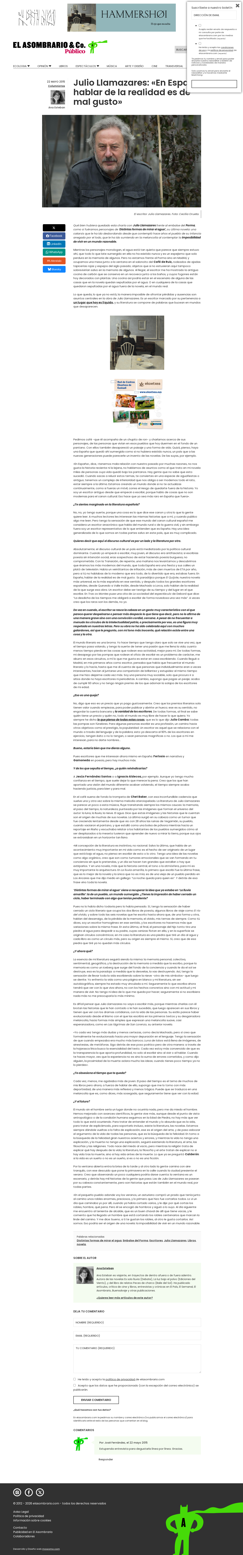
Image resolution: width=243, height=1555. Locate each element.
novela (81, 1244)
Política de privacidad (28, 1516)
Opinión (42, 66)
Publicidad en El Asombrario (33, 1532)
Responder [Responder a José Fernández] (106, 1459)
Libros (63, 66)
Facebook (56, 235)
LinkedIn (55, 243)
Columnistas (56, 86)
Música (112, 66)
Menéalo (54, 261)
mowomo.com (51, 1548)
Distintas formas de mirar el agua (99, 1240)
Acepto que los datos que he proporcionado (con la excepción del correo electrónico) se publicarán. (136, 1388)
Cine (154, 66)
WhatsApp (56, 252)
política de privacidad (121, 1379)
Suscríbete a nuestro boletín (212, 1468)
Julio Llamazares (175, 1240)
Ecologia (20, 66)
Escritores (156, 1240)
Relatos (224, 66)
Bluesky (54, 269)
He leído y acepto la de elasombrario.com (119, 1379)
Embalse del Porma (135, 1240)
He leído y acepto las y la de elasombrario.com (217, 1510)
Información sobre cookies (32, 1520)
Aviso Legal (21, 1512)
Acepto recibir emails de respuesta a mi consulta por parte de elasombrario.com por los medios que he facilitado (218, 1494)
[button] (60, 46)
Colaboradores (24, 1536)
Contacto (20, 1528)
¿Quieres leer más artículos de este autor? (124, 1298)
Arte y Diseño (134, 66)
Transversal (174, 66)
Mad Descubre (201, 66)
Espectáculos (86, 66)
